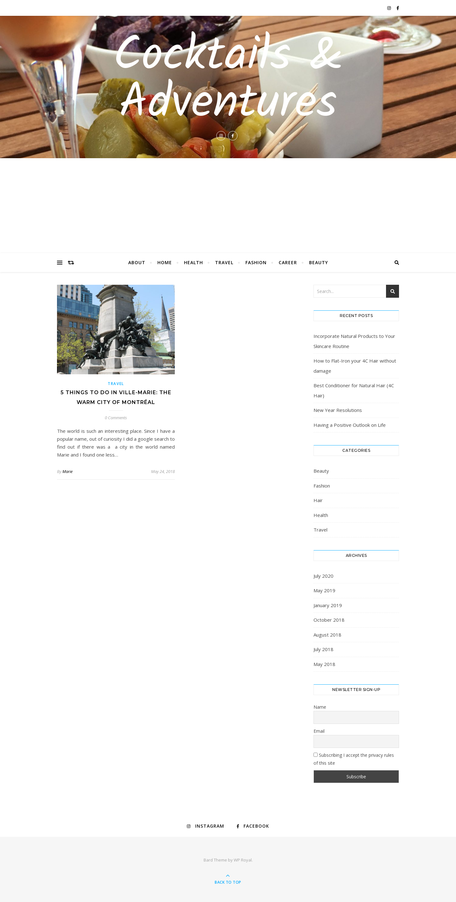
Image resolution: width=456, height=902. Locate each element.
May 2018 (324, 664)
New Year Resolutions (338, 410)
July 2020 (323, 576)
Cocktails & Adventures (228, 80)
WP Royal (243, 860)
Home (164, 262)
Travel (224, 262)
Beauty (318, 262)
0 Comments (116, 417)
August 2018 (327, 634)
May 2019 (324, 590)
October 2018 (329, 620)
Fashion (256, 262)
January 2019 (328, 605)
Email (319, 731)
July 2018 (323, 649)
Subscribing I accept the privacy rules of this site (354, 759)
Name (320, 707)
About (136, 262)
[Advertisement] (228, 205)
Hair (318, 500)
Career (288, 262)
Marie (67, 471)
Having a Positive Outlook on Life (350, 425)
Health (193, 262)
